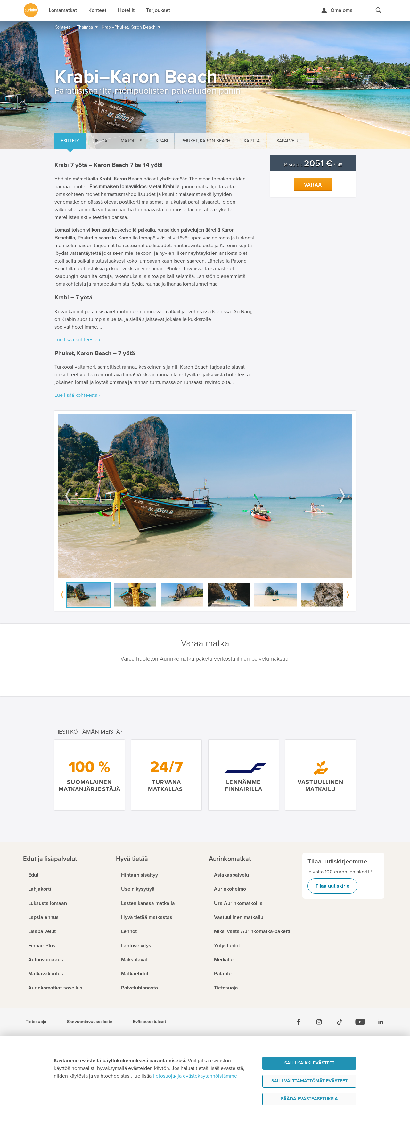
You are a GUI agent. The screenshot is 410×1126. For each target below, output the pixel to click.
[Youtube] (360, 1022)
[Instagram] (319, 1022)
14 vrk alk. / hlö (312, 165)
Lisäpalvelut (287, 141)
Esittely (70, 141)
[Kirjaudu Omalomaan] (336, 10)
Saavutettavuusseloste (89, 1021)
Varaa (313, 185)
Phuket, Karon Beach (205, 141)
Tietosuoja (36, 1021)
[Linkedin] (381, 1022)
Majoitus (131, 141)
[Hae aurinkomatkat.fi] (378, 10)
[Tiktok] (339, 1022)
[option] (205, 496)
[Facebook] (299, 1022)
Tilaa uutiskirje (332, 886)
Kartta (252, 141)
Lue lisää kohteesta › (77, 340)
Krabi (162, 141)
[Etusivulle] (31, 10)
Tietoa (100, 141)
